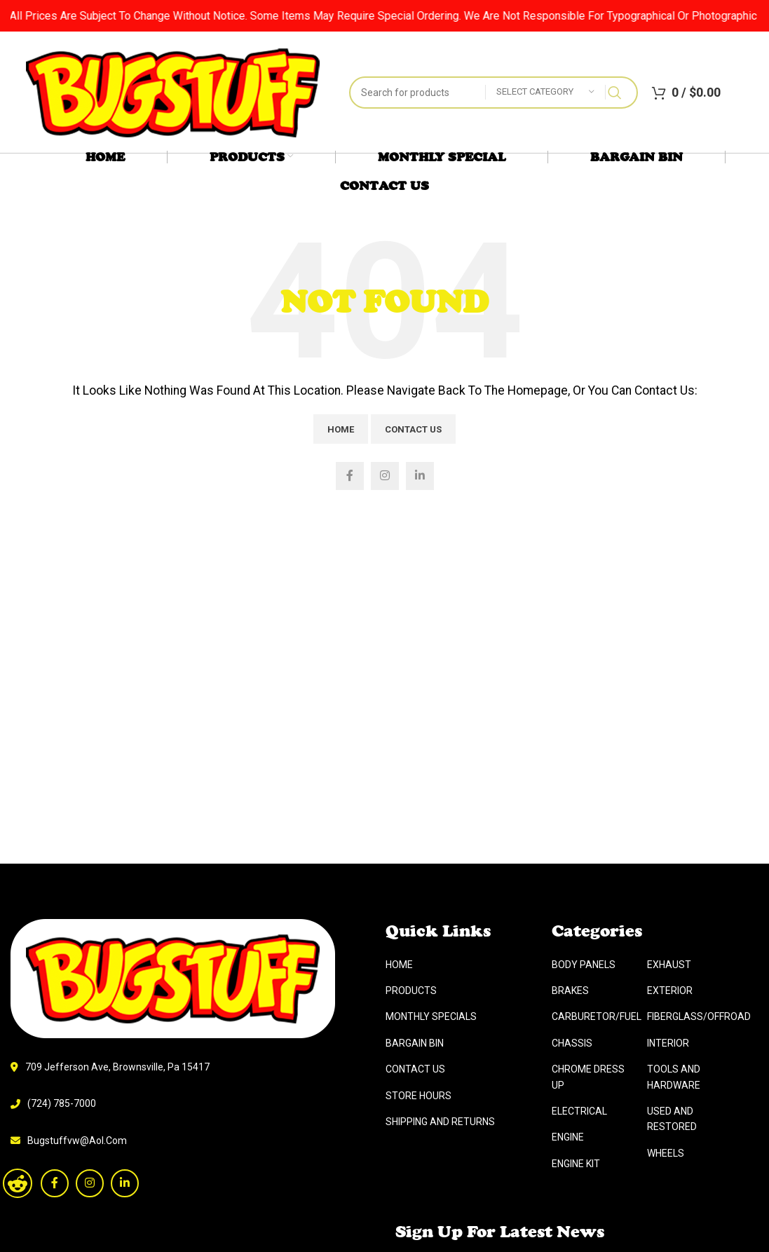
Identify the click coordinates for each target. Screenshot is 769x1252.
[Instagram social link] (385, 476)
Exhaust (669, 1235)
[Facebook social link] (350, 476)
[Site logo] (173, 91)
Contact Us (413, 429)
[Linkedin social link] (420, 476)
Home (340, 429)
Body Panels (583, 1235)
